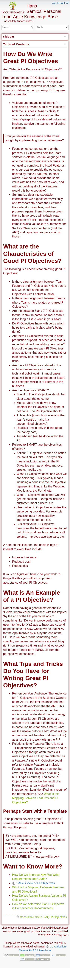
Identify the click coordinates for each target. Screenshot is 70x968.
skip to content (60, 3)
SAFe (38, 917)
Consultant (26, 917)
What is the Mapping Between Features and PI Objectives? (35, 798)
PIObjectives (59, 917)
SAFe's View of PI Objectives (35, 883)
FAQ (46, 917)
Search (32, 27)
